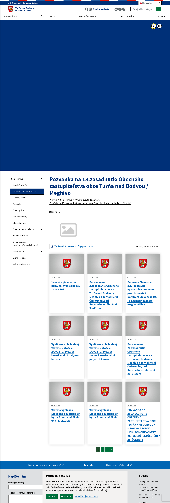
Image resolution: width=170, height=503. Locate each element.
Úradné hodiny (20, 216)
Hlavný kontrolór (21, 235)
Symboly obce (19, 257)
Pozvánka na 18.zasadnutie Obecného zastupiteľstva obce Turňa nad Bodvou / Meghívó (90, 203)
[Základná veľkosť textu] (120, 9)
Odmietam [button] (66, 496)
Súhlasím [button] (51, 496)
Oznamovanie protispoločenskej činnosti (25, 243)
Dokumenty (18, 251)
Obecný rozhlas (20, 197)
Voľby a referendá (21, 264)
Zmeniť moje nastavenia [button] (86, 496)
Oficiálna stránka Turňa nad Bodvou (24, 3)
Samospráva (17, 178)
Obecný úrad (19, 210)
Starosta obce (19, 222)
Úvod (53, 199)
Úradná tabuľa (20, 185)
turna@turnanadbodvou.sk (150, 495)
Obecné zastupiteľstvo (23, 229)
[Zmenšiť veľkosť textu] (116, 9)
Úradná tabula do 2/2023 (24, 191)
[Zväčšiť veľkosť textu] (123, 9)
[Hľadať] (158, 9)
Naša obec (18, 204)
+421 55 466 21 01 (146, 497)
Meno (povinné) (16, 482)
